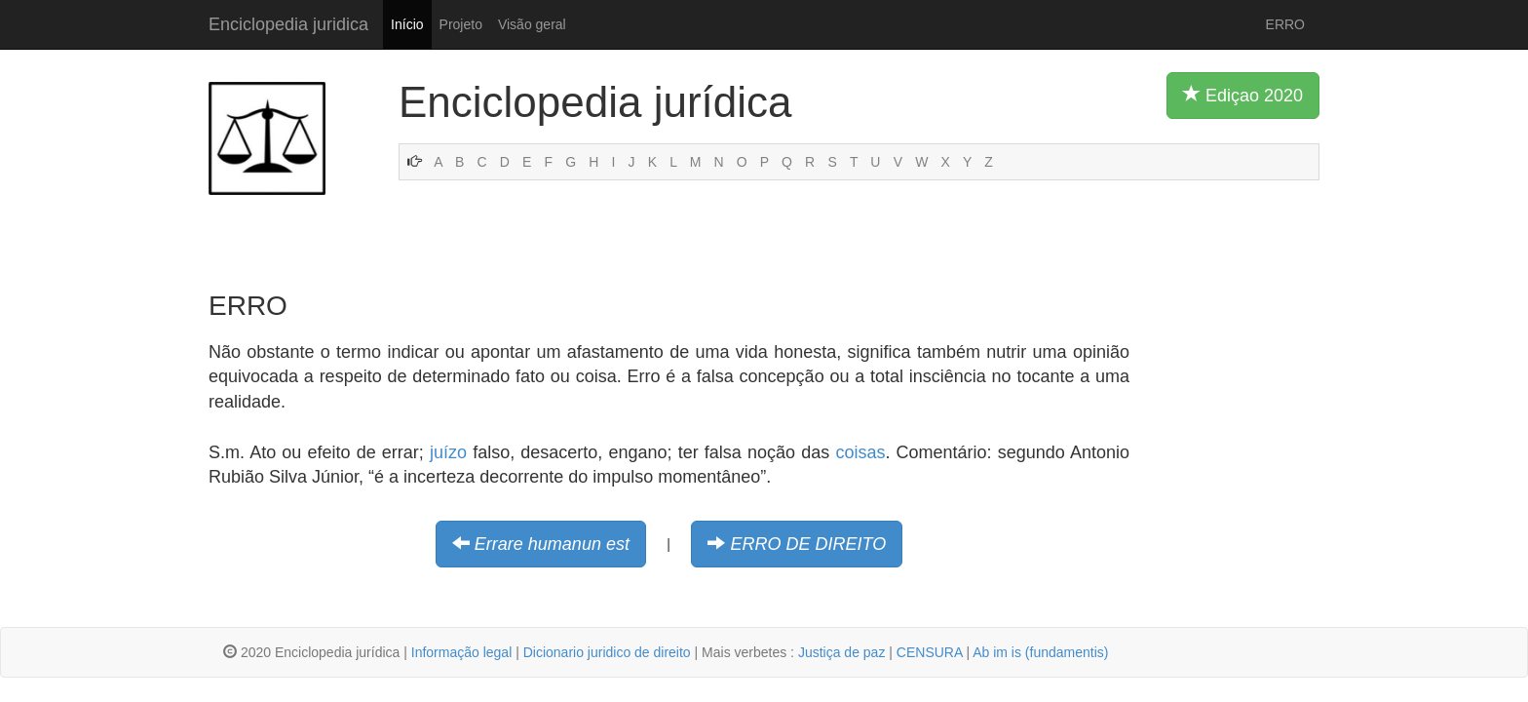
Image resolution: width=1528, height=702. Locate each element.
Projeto (460, 24)
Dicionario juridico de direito (607, 652)
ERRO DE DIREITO (808, 544)
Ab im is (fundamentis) (1040, 652)
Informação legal (462, 652)
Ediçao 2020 (1243, 94)
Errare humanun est (552, 544)
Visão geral (532, 24)
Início (407, 24)
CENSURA (930, 652)
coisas (860, 452)
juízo (448, 452)
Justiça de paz (842, 652)
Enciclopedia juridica (288, 24)
